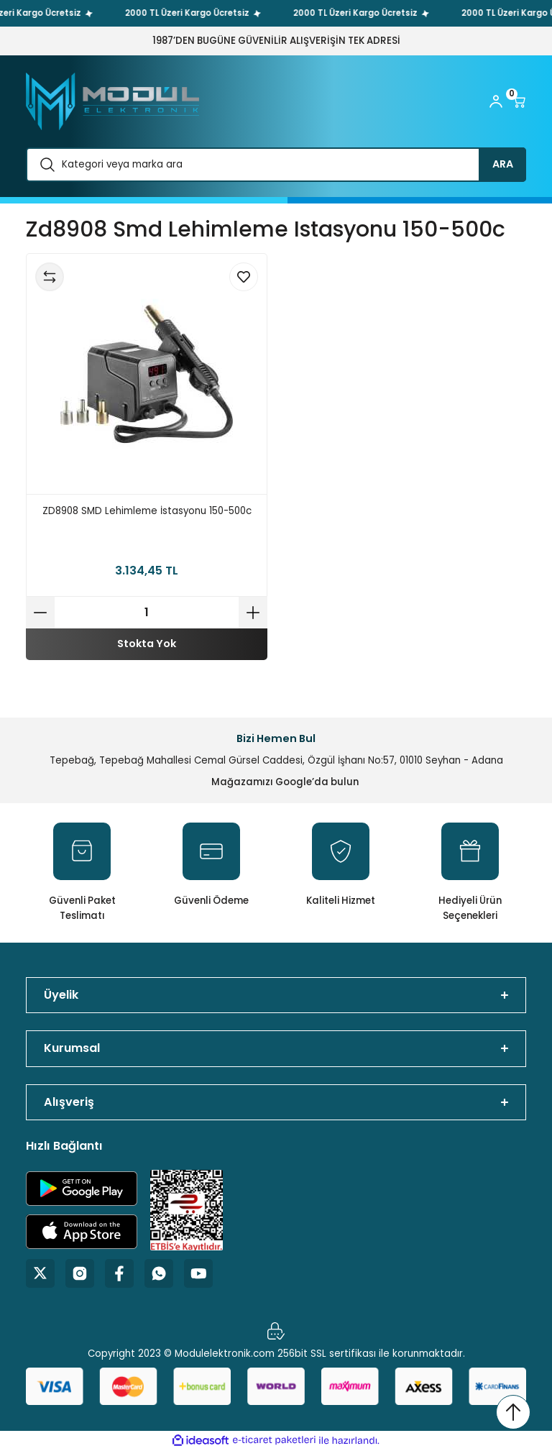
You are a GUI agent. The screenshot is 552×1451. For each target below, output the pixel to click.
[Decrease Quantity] (40, 612)
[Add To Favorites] (243, 276)
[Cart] (519, 101)
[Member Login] (496, 101)
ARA (502, 164)
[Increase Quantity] (253, 612)
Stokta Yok (146, 643)
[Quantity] (146, 612)
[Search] (276, 164)
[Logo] (112, 101)
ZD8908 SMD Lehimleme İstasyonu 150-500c (147, 511)
